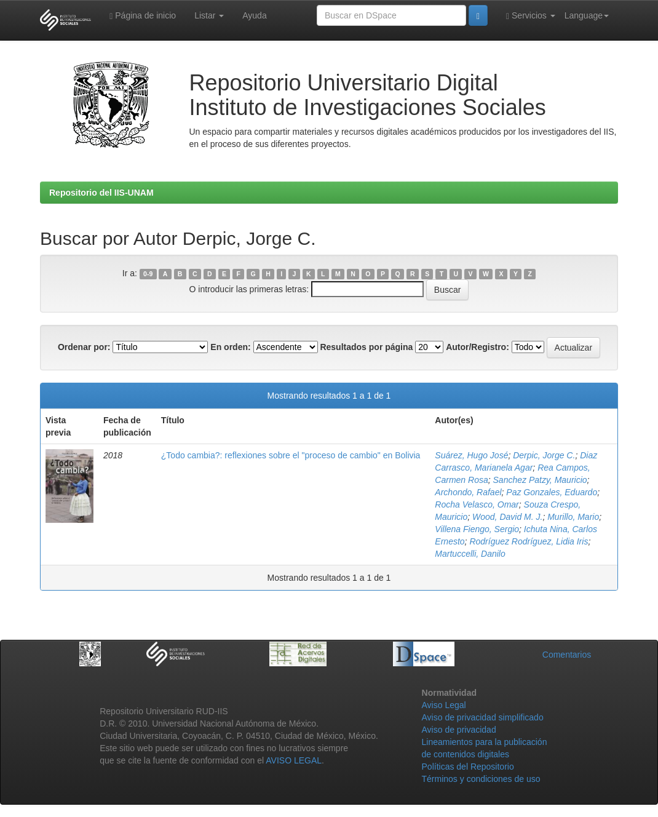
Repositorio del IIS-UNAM (101, 192)
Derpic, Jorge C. (544, 455)
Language (587, 15)
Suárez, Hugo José (471, 455)
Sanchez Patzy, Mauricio (540, 480)
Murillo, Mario (573, 517)
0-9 (148, 273)
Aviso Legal (444, 705)
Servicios (530, 15)
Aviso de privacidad (459, 730)
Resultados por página (366, 347)
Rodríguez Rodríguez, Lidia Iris (528, 541)
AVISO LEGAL (294, 760)
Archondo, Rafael (468, 492)
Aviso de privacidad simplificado (483, 717)
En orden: (230, 347)
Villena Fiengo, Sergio (477, 529)
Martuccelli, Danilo (470, 554)
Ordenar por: (84, 347)
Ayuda (254, 15)
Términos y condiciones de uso (481, 779)
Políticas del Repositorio (468, 766)
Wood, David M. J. (507, 517)
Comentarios (566, 655)
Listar (209, 15)
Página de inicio (142, 15)
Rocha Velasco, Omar (476, 504)
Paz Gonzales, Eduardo (551, 492)
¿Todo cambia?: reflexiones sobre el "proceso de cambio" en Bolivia (291, 455)
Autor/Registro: (477, 347)
